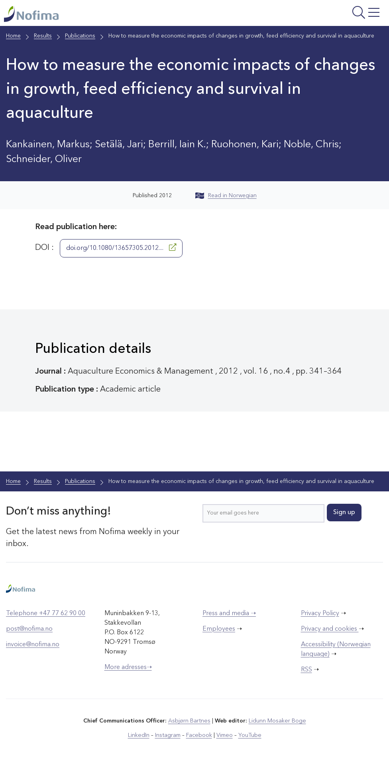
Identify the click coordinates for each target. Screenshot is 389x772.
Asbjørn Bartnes (189, 721)
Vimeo (224, 735)
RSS (306, 670)
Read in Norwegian (226, 196)
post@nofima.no (29, 629)
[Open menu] (318, 15)
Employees (218, 629)
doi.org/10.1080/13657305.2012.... (121, 248)
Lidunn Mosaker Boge (277, 721)
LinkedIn (139, 735)
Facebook (199, 735)
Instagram (168, 735)
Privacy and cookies (330, 629)
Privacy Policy (320, 614)
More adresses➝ (128, 668)
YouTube (249, 735)
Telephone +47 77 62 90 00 (45, 614)
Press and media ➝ (229, 614)
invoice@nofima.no (32, 645)
